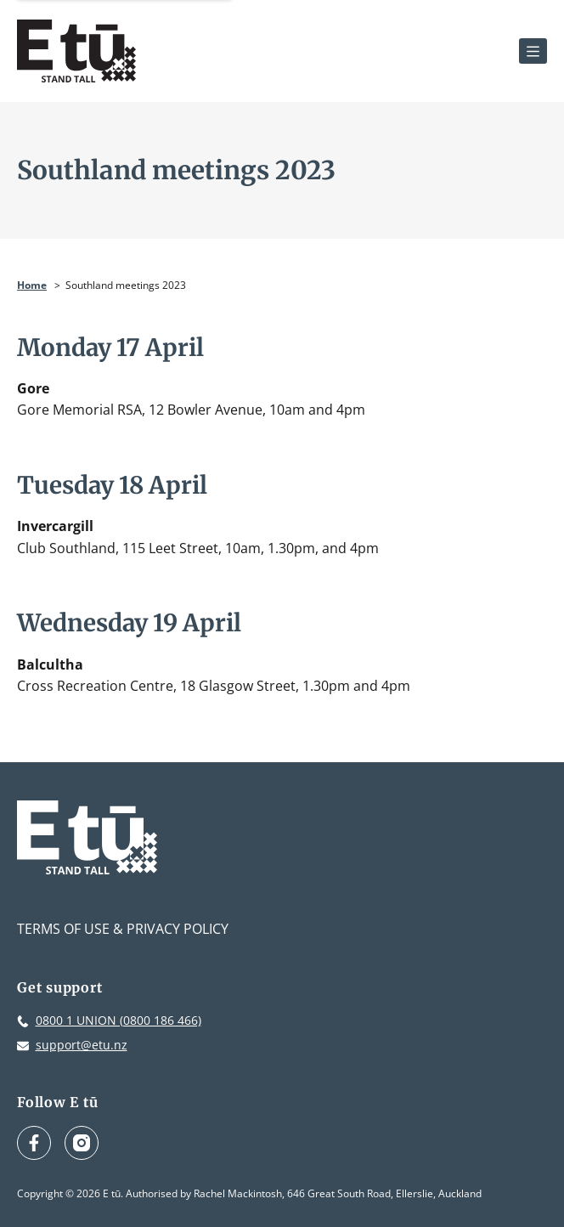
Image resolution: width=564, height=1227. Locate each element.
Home (32, 285)
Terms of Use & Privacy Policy (122, 928)
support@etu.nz (81, 1045)
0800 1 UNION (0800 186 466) (118, 1020)
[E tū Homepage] (76, 51)
